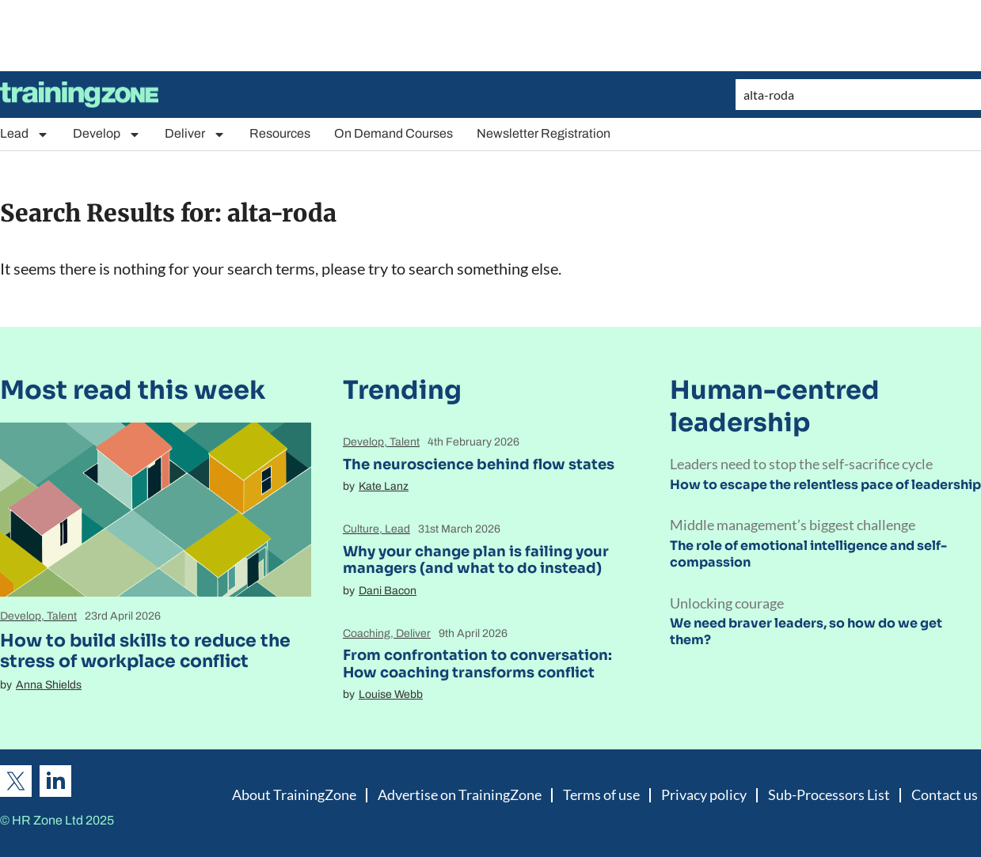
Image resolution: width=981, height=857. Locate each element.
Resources (279, 133)
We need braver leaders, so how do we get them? (806, 631)
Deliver (195, 134)
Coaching (366, 633)
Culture (361, 529)
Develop (107, 134)
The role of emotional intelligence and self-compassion (808, 554)
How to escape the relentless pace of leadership (825, 484)
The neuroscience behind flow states (478, 464)
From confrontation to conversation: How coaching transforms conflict (477, 664)
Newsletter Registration (543, 133)
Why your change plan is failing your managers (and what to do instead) (476, 560)
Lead (24, 134)
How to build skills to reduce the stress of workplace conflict (145, 651)
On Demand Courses (393, 133)
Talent (62, 616)
